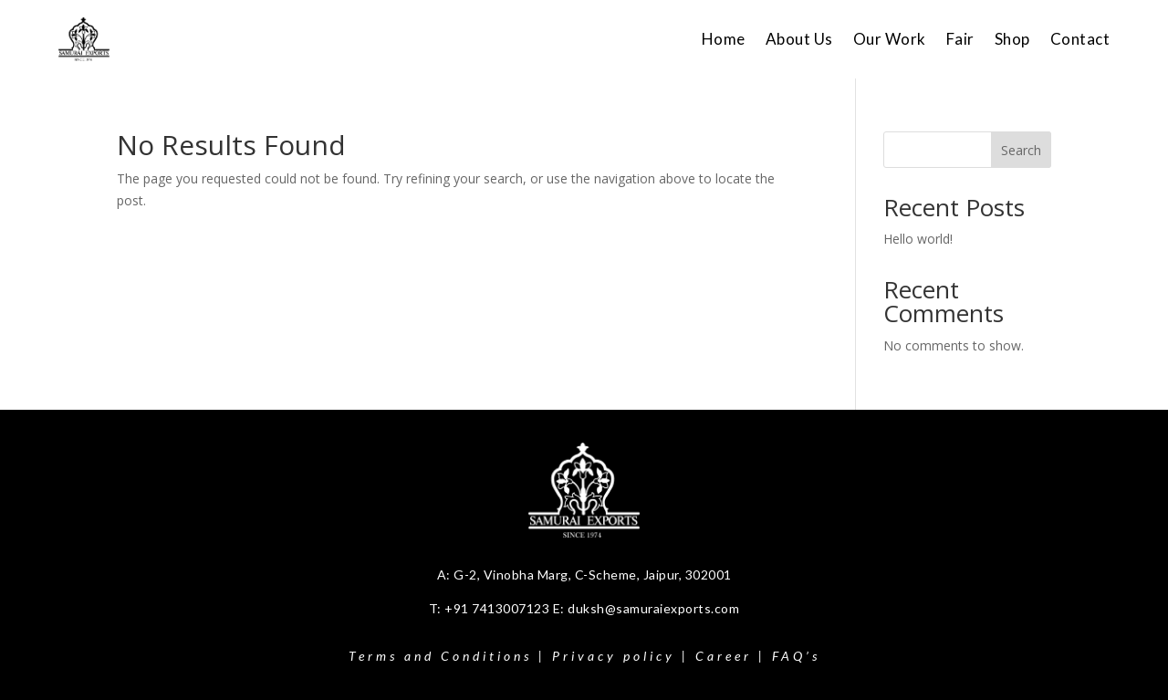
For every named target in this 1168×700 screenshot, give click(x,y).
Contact (1080, 38)
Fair (960, 38)
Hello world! (918, 238)
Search (1021, 150)
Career (723, 655)
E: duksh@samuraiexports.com (646, 608)
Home (724, 38)
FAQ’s (796, 655)
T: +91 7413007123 (491, 608)
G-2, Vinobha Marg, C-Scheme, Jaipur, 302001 (593, 574)
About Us (799, 38)
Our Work (889, 38)
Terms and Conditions (440, 655)
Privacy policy (613, 655)
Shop (1012, 38)
